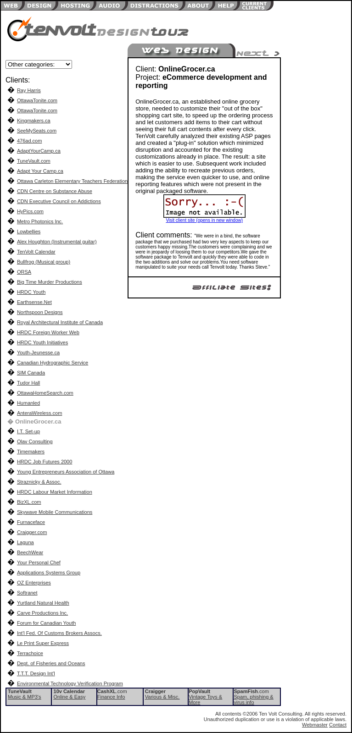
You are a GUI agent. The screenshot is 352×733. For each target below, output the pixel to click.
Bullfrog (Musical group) (43, 262)
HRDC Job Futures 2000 (44, 461)
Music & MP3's (24, 697)
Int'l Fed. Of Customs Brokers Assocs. (59, 633)
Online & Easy (70, 697)
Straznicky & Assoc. (39, 482)
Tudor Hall (28, 383)
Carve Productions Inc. (42, 613)
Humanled (28, 403)
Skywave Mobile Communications (54, 512)
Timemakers (31, 451)
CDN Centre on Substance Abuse (54, 191)
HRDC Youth (31, 292)
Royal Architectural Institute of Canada (60, 322)
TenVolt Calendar (36, 251)
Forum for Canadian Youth (46, 623)
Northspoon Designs (40, 312)
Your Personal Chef (39, 562)
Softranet (27, 592)
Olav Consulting (35, 441)
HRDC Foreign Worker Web (48, 332)
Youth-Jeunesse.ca (38, 352)
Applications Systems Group (48, 572)
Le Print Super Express (43, 643)
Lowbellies (28, 231)
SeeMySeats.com (36, 130)
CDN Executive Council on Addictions (59, 201)
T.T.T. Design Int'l (36, 673)
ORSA (24, 272)
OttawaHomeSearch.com (45, 393)
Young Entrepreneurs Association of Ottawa (65, 471)
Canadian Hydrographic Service (52, 362)
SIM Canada (31, 372)
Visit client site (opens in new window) (204, 220)
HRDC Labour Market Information (54, 492)
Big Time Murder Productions (49, 282)
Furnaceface (31, 522)
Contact (337, 724)
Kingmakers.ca (33, 120)
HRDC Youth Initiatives (42, 342)
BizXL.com (29, 502)
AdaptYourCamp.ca (39, 151)
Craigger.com (32, 532)
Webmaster (315, 724)
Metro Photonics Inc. (40, 221)
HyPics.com (30, 211)
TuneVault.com (33, 161)
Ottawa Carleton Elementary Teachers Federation (72, 181)
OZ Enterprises (34, 582)
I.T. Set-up (28, 431)
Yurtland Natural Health (43, 603)
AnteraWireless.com (39, 413)
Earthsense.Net (34, 302)
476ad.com (29, 140)
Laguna (25, 542)
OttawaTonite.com (37, 100)
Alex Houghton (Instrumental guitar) (57, 241)
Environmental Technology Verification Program (70, 683)
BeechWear (30, 552)
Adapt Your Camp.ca (40, 171)
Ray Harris (29, 90)
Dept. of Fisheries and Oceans (51, 663)
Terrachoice (30, 653)
